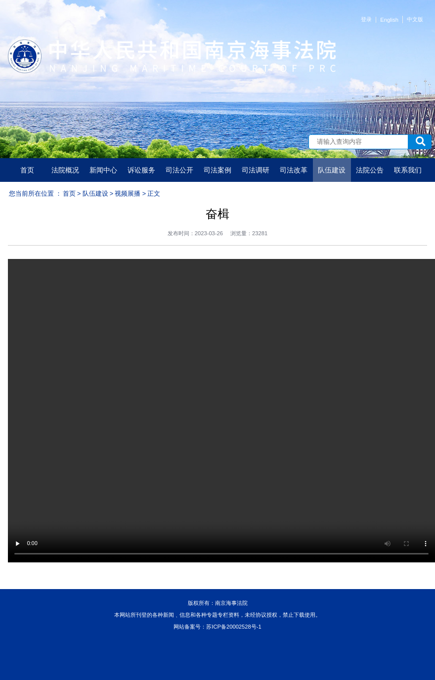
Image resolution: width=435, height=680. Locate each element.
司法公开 (179, 170)
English (389, 20)
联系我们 (408, 170)
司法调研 (255, 170)
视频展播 (127, 193)
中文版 (415, 19)
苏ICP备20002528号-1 (233, 627)
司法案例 (217, 170)
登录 (366, 19)
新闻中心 (103, 170)
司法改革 (293, 170)
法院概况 (65, 170)
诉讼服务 (141, 170)
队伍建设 (332, 170)
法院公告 (370, 170)
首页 (27, 170)
